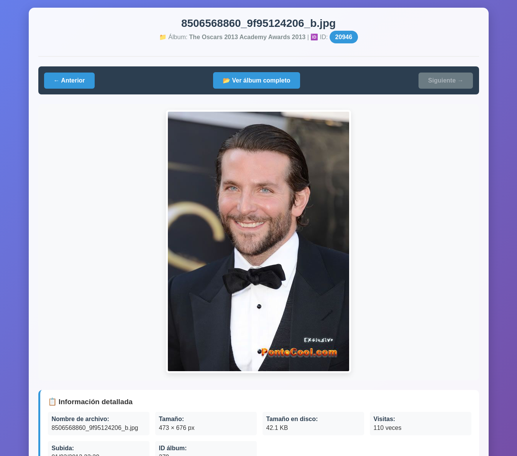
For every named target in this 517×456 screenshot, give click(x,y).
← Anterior (69, 80)
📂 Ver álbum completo (256, 80)
